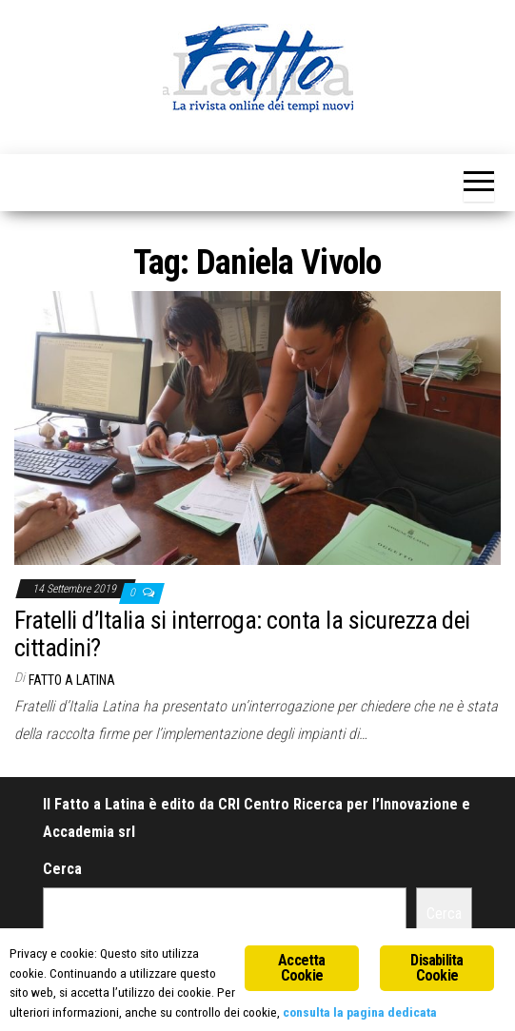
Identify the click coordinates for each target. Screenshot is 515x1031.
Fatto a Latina (72, 680)
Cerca (62, 869)
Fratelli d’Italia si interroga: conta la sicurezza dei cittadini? (242, 634)
